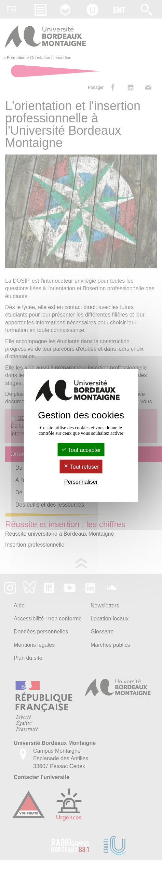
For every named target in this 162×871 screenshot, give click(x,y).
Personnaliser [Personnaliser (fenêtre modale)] (81, 481)
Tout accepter (81, 450)
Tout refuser (81, 467)
